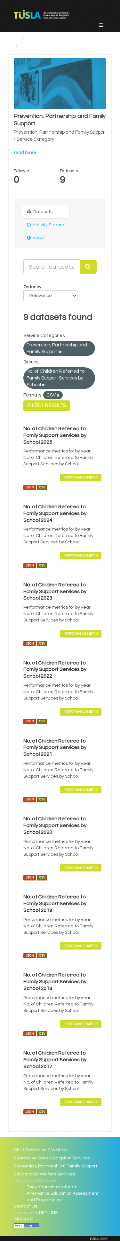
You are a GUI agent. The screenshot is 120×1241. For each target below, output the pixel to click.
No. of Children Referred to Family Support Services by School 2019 (54, 903)
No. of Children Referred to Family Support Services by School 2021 (54, 747)
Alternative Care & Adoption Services (52, 1158)
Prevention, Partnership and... (58, 46)
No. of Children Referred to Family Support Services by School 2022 (54, 669)
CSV (42, 487)
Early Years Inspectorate (52, 1187)
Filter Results (46, 405)
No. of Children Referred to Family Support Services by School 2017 (54, 1059)
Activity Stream (45, 224)
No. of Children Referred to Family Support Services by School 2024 (54, 513)
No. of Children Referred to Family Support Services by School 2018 (54, 981)
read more (25, 152)
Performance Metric (80, 477)
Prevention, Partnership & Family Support (55, 1166)
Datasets (39, 211)
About (36, 238)
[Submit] (88, 267)
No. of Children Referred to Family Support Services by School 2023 (54, 591)
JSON (29, 487)
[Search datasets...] (51, 266)
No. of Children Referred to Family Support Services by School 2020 (54, 825)
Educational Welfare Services (44, 1174)
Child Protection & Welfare (41, 1150)
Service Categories (52, 38)
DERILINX (48, 1212)
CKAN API (23, 1219)
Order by (32, 287)
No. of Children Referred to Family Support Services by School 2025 (54, 435)
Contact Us (25, 1206)
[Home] (16, 38)
